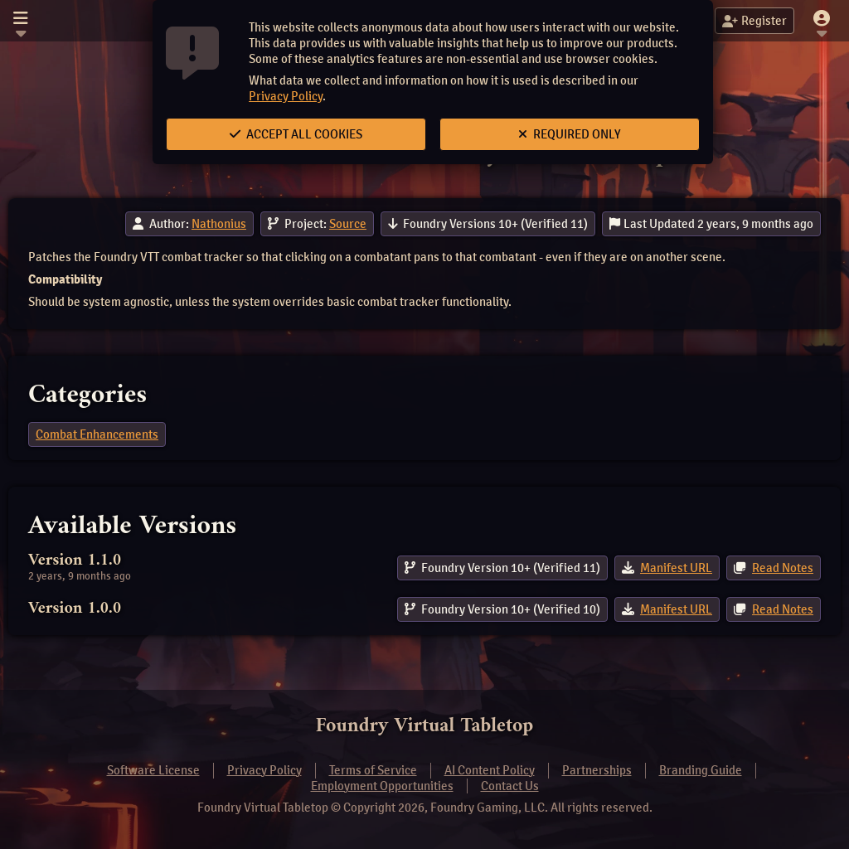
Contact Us (510, 786)
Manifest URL (676, 567)
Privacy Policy (286, 96)
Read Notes (782, 567)
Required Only (569, 134)
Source (347, 223)
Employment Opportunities (382, 786)
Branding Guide (700, 770)
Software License (153, 770)
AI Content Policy (489, 770)
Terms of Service (373, 770)
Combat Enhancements (97, 434)
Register (754, 20)
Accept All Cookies (296, 134)
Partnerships (597, 770)
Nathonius (219, 223)
